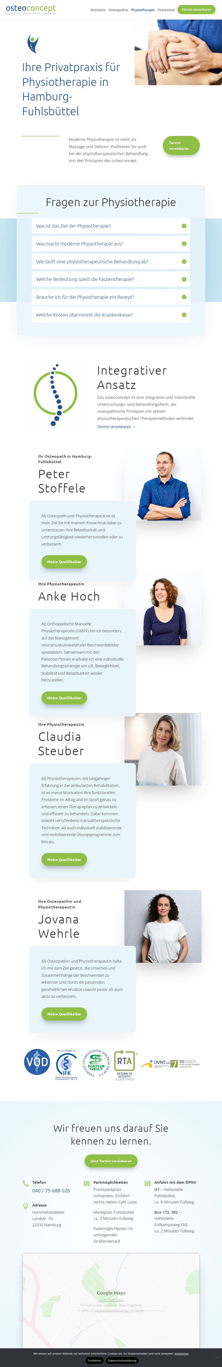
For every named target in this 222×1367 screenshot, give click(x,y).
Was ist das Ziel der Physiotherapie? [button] (73, 226)
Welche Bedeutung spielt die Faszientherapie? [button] (85, 279)
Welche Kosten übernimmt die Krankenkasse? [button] (84, 314)
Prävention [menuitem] (166, 10)
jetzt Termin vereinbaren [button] (111, 1160)
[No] (216, 1357)
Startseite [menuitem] (98, 10)
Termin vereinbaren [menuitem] (196, 9)
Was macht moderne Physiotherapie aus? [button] (79, 243)
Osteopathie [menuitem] (118, 10)
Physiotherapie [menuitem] (143, 10)
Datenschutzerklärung (122, 1360)
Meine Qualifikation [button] (64, 561)
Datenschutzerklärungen (111, 1310)
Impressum (182, 1353)
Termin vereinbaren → (116, 426)
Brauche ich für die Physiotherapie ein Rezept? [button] (85, 297)
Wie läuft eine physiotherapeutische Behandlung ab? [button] (92, 261)
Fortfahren (94, 1360)
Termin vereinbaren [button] (179, 145)
